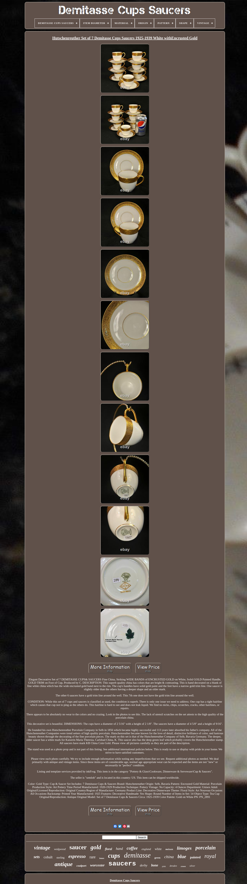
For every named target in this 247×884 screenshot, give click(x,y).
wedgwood (60, 849)
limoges (184, 848)
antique (64, 864)
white (158, 849)
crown (183, 866)
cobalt (48, 857)
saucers (122, 863)
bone (154, 865)
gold (96, 847)
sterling (60, 857)
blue (182, 856)
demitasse (137, 855)
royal (210, 856)
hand (119, 849)
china (169, 856)
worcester (97, 865)
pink (164, 866)
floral (108, 849)
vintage (42, 848)
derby (143, 865)
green (157, 857)
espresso (77, 856)
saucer (78, 847)
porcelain (205, 848)
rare (93, 857)
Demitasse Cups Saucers (125, 880)
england (146, 849)
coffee (132, 848)
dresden (173, 866)
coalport (81, 865)
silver (192, 865)
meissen (169, 849)
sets (37, 856)
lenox (101, 858)
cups (114, 855)
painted (195, 857)
